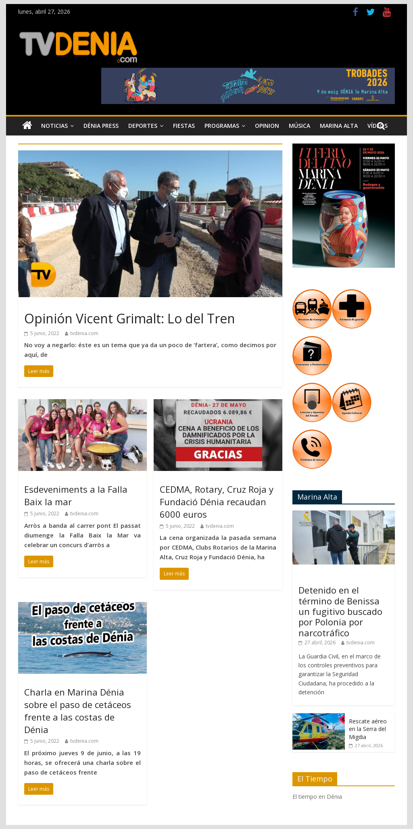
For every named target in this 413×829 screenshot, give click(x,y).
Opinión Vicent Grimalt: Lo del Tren (129, 318)
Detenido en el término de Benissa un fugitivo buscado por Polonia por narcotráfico (340, 611)
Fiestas (184, 125)
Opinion (267, 125)
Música (299, 125)
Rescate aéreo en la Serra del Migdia (368, 729)
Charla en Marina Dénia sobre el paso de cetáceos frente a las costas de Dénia (77, 710)
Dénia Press (101, 125)
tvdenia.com (84, 333)
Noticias (54, 125)
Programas (221, 125)
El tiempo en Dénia (317, 796)
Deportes (142, 125)
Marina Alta (339, 125)
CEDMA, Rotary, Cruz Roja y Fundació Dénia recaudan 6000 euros (216, 501)
